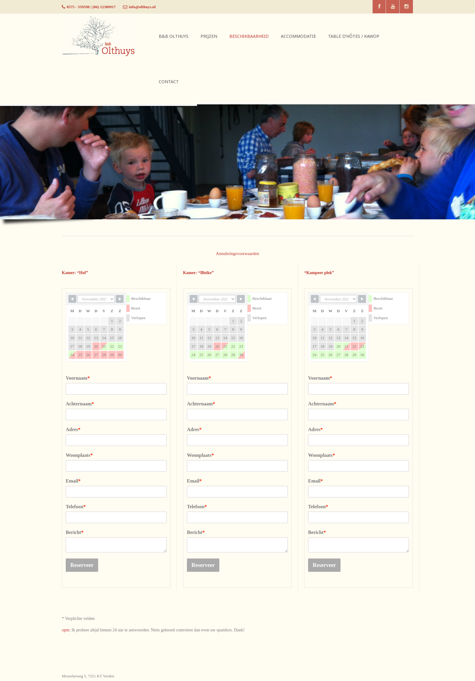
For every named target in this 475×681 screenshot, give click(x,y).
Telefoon (76, 506)
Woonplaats (79, 455)
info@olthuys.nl (142, 7)
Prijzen (209, 36)
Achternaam (80, 403)
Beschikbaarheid (249, 36)
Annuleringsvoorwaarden (237, 253)
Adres (73, 429)
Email (73, 480)
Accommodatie (298, 36)
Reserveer (82, 565)
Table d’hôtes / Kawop (353, 36)
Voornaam (78, 378)
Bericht (75, 532)
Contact (169, 81)
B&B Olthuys (173, 36)
